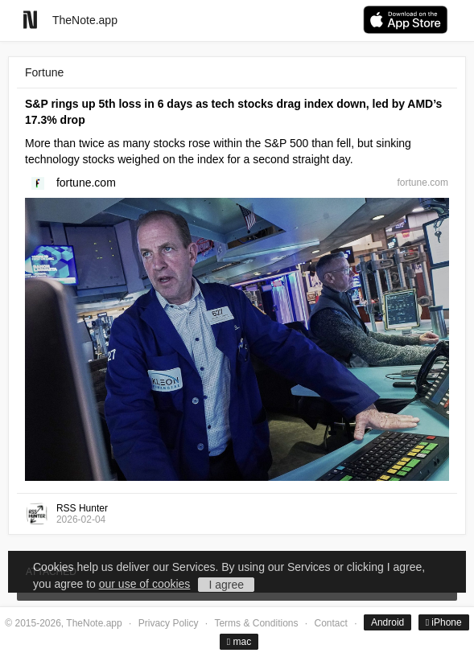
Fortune (44, 72)
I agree (226, 584)
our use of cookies (145, 583)
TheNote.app (84, 20)
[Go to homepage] (30, 20)
